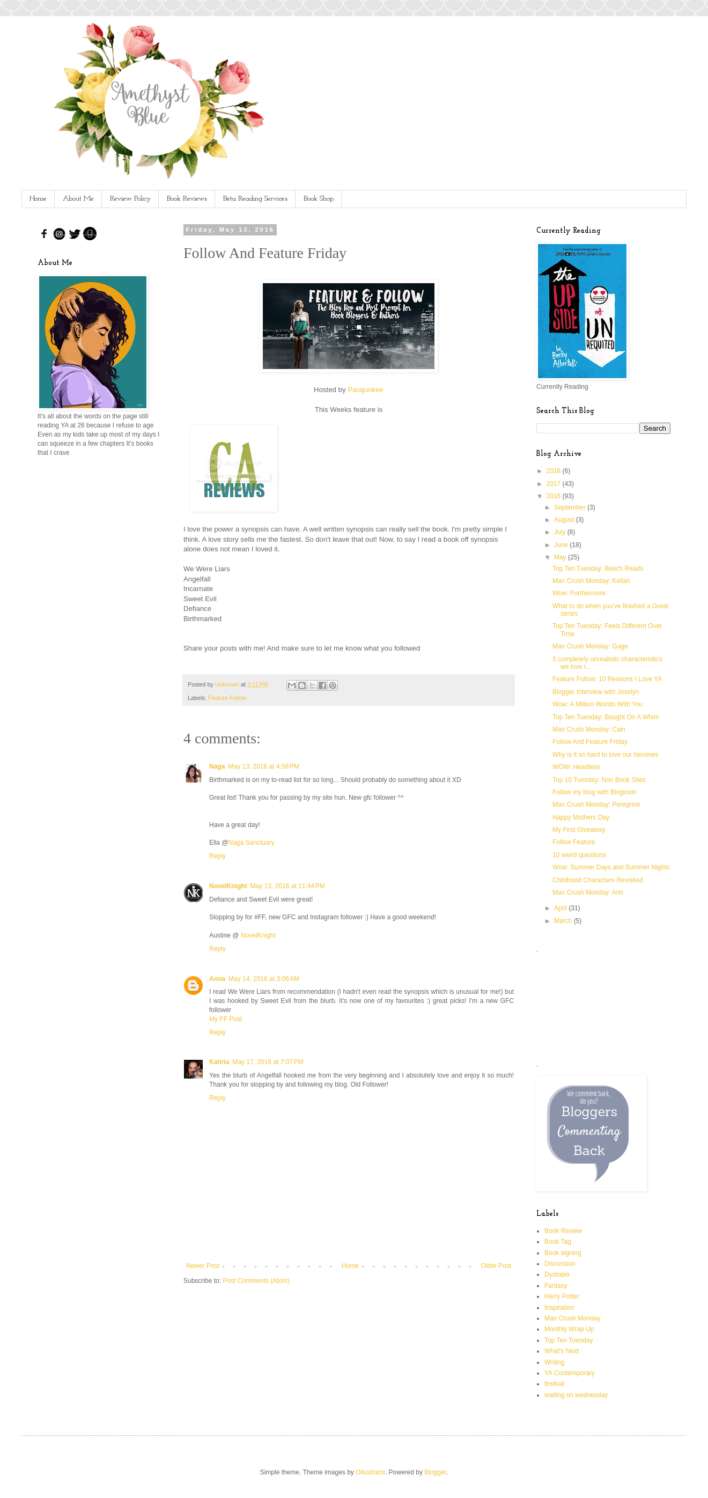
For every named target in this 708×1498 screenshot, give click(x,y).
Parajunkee (366, 390)
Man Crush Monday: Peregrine (596, 804)
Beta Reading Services (255, 199)
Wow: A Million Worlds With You (597, 704)
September (570, 507)
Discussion (560, 1263)
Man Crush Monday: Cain (588, 729)
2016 (555, 496)
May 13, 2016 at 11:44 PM (287, 886)
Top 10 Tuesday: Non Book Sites (599, 780)
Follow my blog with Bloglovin (594, 792)
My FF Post (225, 1019)
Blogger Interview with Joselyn (595, 692)
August (565, 519)
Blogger (435, 1472)
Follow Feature (573, 842)
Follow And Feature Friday (590, 742)
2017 (555, 484)
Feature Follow (227, 698)
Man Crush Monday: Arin (587, 892)
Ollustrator (370, 1472)
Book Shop (319, 199)
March (564, 921)
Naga (217, 766)
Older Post (496, 1266)
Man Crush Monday (572, 1318)
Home (38, 199)
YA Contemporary (569, 1373)
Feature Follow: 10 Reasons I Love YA (607, 679)
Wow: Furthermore (579, 593)
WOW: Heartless (576, 767)
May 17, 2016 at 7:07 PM (267, 1062)
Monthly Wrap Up (569, 1329)
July (560, 532)
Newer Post (202, 1266)
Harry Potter (561, 1296)
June (562, 545)
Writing (554, 1362)
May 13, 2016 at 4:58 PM (263, 766)
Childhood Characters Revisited (597, 880)
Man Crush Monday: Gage (590, 646)
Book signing (562, 1253)
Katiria (219, 1062)
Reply (217, 856)
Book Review (563, 1231)
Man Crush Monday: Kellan (591, 581)
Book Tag (557, 1241)
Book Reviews (187, 199)
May (561, 557)
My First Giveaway (579, 829)
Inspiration (559, 1307)
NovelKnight (228, 886)
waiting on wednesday (576, 1395)
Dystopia (557, 1274)
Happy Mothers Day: (581, 817)
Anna (217, 979)
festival (554, 1384)
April (561, 908)
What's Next (561, 1351)
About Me (78, 199)
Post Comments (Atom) (256, 1281)
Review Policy (130, 199)
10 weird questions (579, 855)
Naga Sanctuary (251, 842)
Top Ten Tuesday (568, 1340)
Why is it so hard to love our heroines (605, 754)
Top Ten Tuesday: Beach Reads (597, 568)
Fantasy (555, 1285)
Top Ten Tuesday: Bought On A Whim (605, 717)
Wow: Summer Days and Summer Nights (611, 867)
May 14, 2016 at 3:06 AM (263, 979)
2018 (555, 471)
